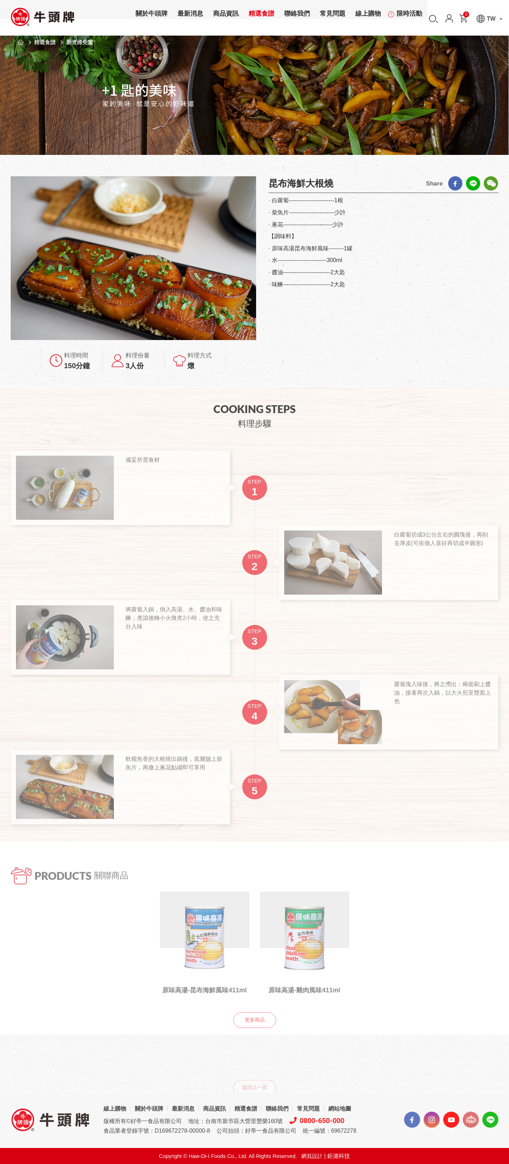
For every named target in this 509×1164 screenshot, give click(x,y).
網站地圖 (339, 1109)
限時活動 (409, 19)
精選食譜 (261, 19)
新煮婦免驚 (79, 42)
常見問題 (332, 19)
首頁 (20, 42)
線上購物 (368, 19)
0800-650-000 (317, 1120)
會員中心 (449, 18)
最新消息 (190, 19)
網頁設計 (312, 1156)
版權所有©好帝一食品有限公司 (143, 1121)
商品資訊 (226, 19)
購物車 (465, 15)
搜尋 (433, 19)
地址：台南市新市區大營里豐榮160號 (235, 1121)
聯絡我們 (297, 19)
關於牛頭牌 (152, 19)
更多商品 (255, 1031)
